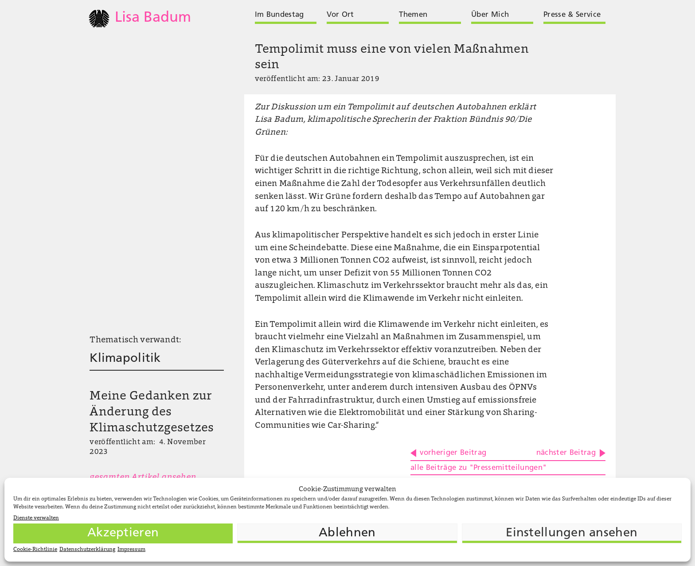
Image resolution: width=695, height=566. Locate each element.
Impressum (131, 549)
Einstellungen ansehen (571, 533)
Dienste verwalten (36, 518)
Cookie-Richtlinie (35, 549)
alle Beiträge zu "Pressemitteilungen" (478, 468)
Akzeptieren (123, 533)
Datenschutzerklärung (87, 549)
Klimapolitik (125, 359)
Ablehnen (347, 533)
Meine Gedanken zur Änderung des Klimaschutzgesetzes (152, 412)
